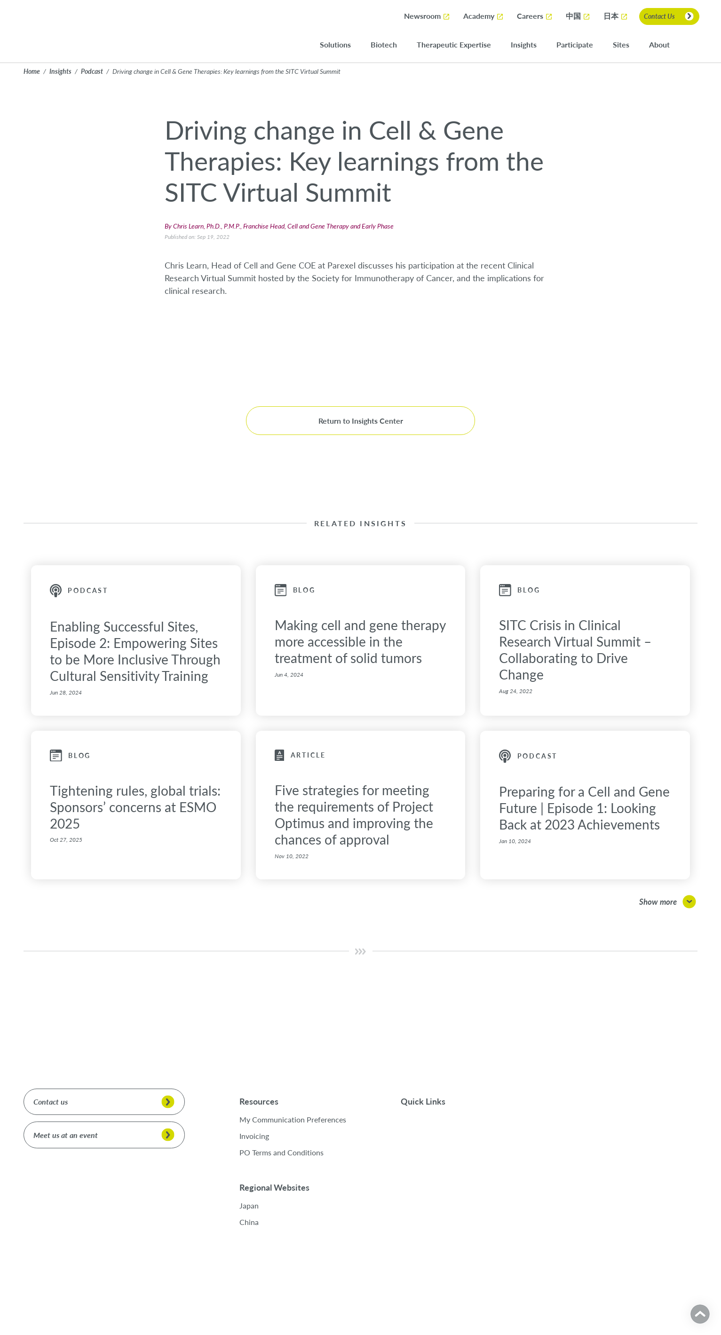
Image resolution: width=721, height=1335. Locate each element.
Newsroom (427, 16)
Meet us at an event (65, 1134)
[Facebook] (593, 1159)
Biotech (389, 45)
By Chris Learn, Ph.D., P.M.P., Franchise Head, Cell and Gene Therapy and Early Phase (279, 226)
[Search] (693, 44)
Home (32, 71)
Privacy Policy (41, 1301)
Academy (483, 16)
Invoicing (254, 1135)
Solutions (341, 45)
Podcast (92, 71)
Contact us (50, 1101)
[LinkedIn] (581, 1159)
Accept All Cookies (649, 1256)
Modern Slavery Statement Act (196, 1301)
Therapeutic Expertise (459, 45)
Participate (580, 45)
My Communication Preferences (292, 1119)
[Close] (701, 1222)
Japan (255, 1205)
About (665, 45)
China (255, 1221)
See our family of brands (598, 1133)
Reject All (648, 1281)
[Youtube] (620, 1159)
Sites (627, 45)
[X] (567, 1159)
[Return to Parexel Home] (50, 31)
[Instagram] (606, 1159)
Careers (535, 16)
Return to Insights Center (360, 420)
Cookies (81, 1301)
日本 (615, 16)
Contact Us (659, 16)
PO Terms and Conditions (281, 1152)
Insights (529, 45)
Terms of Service (124, 1301)
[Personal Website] (635, 1159)
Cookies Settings (649, 1307)
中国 (578, 16)
